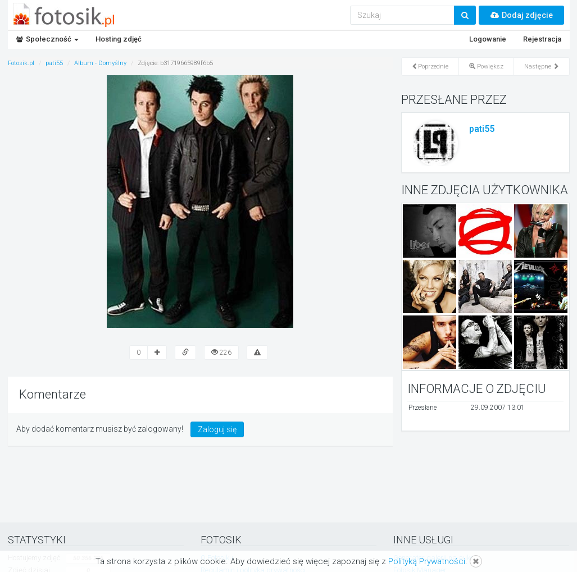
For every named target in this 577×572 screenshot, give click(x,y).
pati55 (481, 128)
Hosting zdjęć (119, 39)
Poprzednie (430, 66)
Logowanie (487, 39)
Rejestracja (542, 39)
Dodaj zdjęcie (521, 15)
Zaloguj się (217, 429)
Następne (541, 66)
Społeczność (47, 39)
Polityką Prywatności (426, 561)
